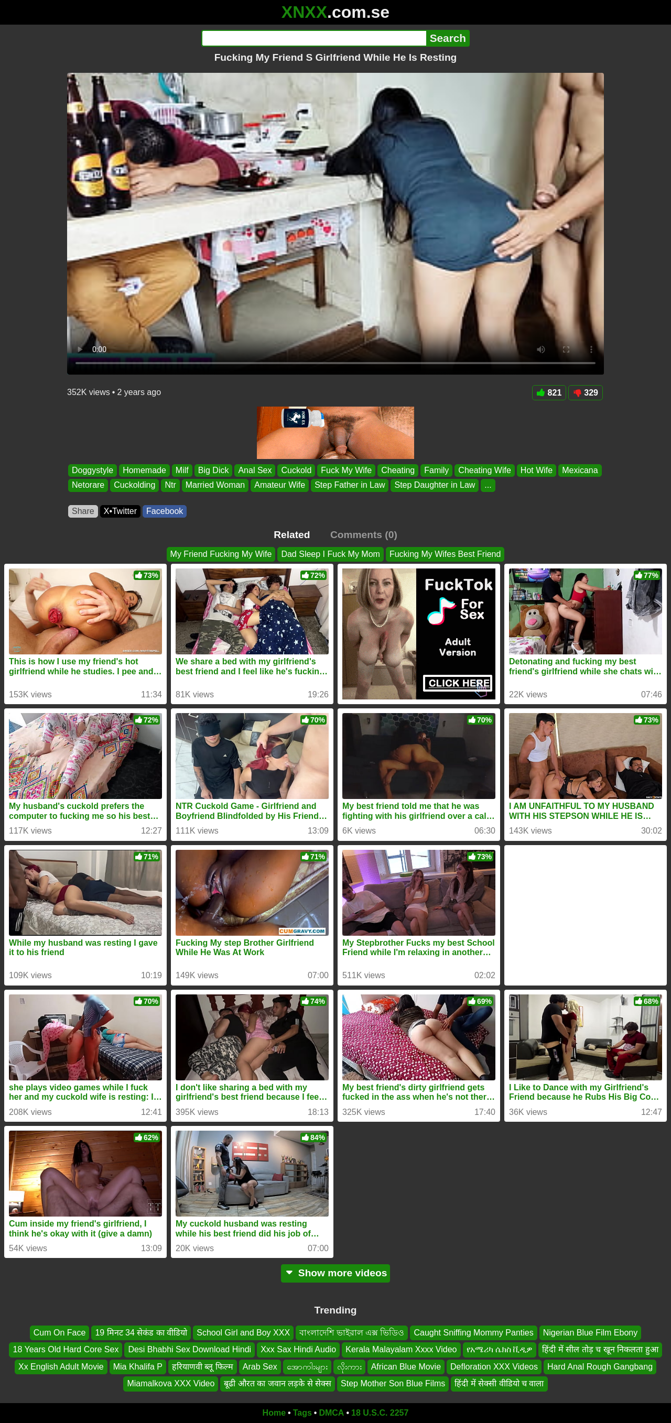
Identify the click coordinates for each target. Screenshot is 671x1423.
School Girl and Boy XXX (243, 1332)
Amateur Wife (279, 485)
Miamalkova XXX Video (170, 1383)
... (487, 485)
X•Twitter (120, 511)
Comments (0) (363, 534)
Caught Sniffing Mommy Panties (473, 1332)
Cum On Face (60, 1332)
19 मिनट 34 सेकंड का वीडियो (141, 1332)
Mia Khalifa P (138, 1366)
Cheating (398, 470)
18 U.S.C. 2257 (379, 1412)
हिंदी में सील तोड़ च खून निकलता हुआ (600, 1349)
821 (549, 392)
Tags (302, 1412)
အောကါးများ (307, 1366)
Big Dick (213, 470)
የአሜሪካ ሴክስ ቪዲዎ (500, 1349)
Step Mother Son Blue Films (393, 1383)
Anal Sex (255, 470)
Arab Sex (260, 1366)
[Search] (313, 38)
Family (436, 470)
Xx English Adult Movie (61, 1366)
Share (83, 511)
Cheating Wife (484, 470)
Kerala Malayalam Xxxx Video (401, 1349)
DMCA (331, 1412)
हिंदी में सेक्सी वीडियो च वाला (499, 1383)
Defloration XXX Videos (494, 1366)
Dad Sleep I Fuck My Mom (330, 554)
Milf (182, 470)
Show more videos (335, 1272)
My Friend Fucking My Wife (221, 554)
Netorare (88, 485)
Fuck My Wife (346, 470)
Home (274, 1412)
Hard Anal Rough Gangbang (600, 1366)
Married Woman (215, 485)
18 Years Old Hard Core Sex (65, 1349)
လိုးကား (349, 1366)
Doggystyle (92, 470)
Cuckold (296, 470)
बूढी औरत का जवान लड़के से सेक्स (277, 1383)
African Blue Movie (406, 1366)
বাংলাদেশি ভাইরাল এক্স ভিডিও (351, 1332)
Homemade (144, 470)
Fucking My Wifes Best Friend (445, 554)
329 (585, 392)
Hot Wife (537, 470)
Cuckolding (134, 485)
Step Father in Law (350, 485)
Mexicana (580, 470)
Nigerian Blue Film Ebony (590, 1332)
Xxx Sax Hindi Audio (298, 1349)
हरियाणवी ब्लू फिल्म (202, 1366)
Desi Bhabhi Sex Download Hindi (189, 1349)
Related (292, 534)
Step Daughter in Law (434, 485)
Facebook (164, 511)
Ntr (170, 485)
